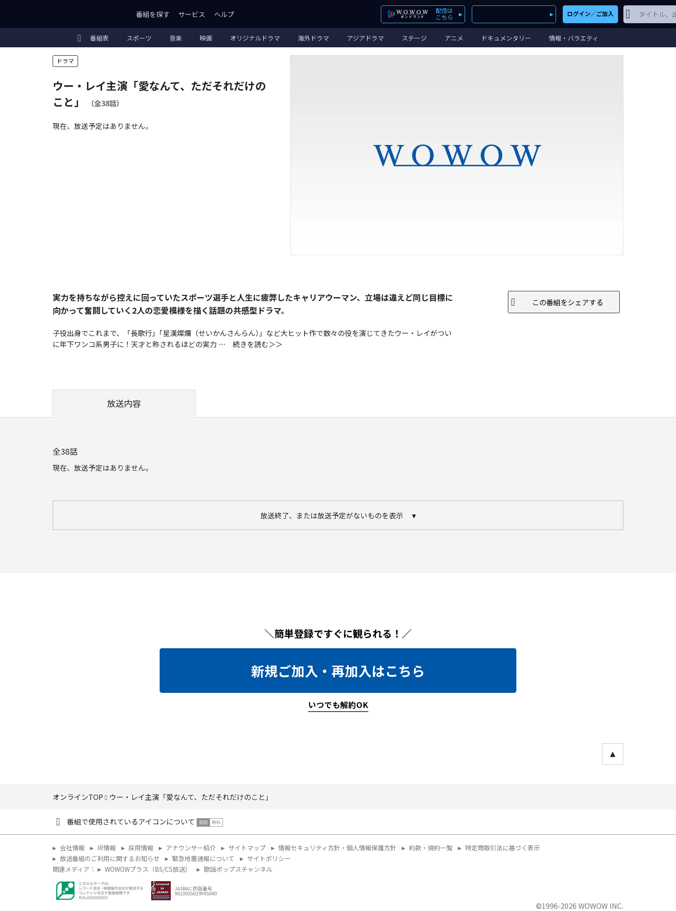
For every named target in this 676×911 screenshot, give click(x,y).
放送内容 (124, 403)
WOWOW (85, 14)
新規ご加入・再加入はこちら (338, 670)
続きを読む (250, 344)
